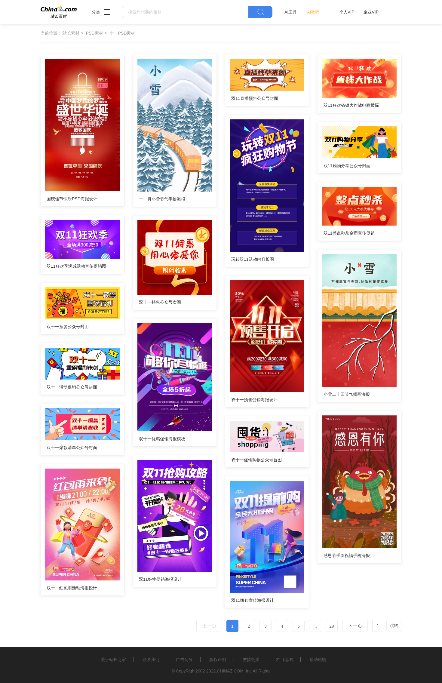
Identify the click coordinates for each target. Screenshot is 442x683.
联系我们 (151, 659)
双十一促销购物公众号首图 (256, 459)
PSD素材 (94, 33)
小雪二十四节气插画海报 (347, 394)
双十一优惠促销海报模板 (162, 438)
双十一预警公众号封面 (68, 326)
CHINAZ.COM (230, 671)
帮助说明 (317, 659)
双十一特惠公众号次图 (160, 302)
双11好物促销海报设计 (160, 579)
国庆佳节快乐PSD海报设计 (72, 198)
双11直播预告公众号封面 (254, 98)
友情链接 (251, 659)
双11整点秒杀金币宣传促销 (349, 233)
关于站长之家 (113, 659)
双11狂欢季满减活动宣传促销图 (76, 266)
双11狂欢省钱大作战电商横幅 (351, 105)
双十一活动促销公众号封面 (72, 387)
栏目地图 (284, 659)
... (315, 626)
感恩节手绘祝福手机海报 (347, 555)
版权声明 (217, 659)
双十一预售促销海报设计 (254, 399)
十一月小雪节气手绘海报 (162, 199)
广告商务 (184, 659)
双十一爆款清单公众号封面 (72, 447)
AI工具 (290, 12)
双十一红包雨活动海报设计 (72, 588)
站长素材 (71, 33)
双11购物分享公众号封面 (347, 165)
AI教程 (313, 12)
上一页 (209, 626)
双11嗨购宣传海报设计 (252, 600)
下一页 (355, 626)
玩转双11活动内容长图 (252, 259)
